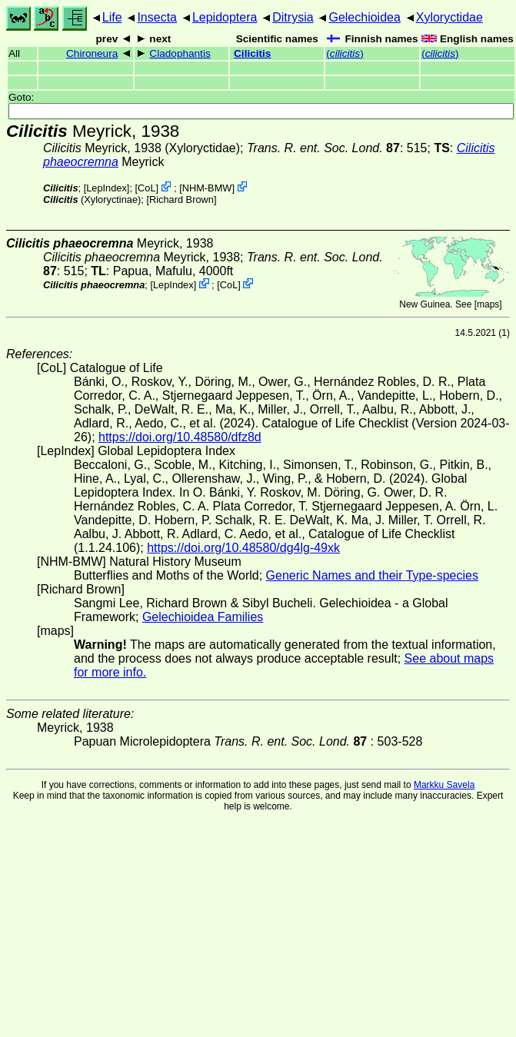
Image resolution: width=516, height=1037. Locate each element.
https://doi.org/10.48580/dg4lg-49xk (243, 547)
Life (112, 17)
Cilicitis (252, 53)
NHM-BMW (207, 188)
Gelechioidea (364, 17)
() (344, 53)
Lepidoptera (225, 17)
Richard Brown (181, 199)
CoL (146, 188)
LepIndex (106, 188)
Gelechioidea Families (202, 616)
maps (488, 304)
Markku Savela (444, 784)
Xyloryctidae (449, 17)
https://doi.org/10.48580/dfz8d (179, 437)
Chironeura (92, 53)
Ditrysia (292, 17)
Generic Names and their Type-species (372, 575)
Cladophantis (179, 53)
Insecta (157, 17)
